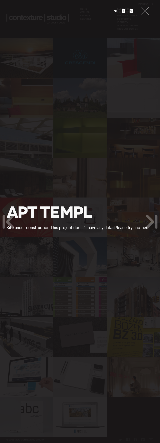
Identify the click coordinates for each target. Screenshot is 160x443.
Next (151, 221)
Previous (8, 221)
